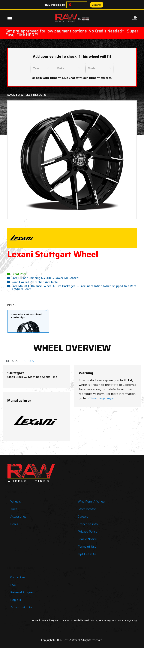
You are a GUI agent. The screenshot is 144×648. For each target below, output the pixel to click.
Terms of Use (87, 546)
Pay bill (15, 600)
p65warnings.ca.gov (100, 398)
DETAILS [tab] (12, 361)
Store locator (87, 509)
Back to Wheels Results (26, 94)
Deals (14, 524)
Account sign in (21, 607)
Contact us (17, 577)
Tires (13, 509)
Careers (83, 516)
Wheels (15, 501)
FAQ (13, 584)
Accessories (18, 516)
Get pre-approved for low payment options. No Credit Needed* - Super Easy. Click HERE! (72, 33)
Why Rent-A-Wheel (91, 501)
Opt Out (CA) (87, 554)
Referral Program (22, 592)
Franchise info (88, 524)
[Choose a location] (70, 5)
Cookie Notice (87, 539)
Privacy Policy (87, 531)
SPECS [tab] (29, 361)
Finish (11, 305)
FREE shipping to (54, 5)
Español (96, 5)
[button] (20, 159)
